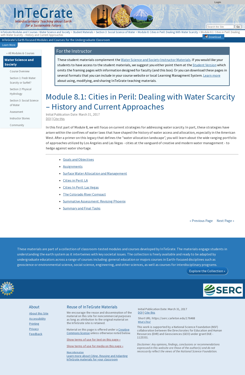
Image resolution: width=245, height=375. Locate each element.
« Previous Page (201, 220)
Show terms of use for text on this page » (94, 339)
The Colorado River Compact (84, 194)
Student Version (204, 65)
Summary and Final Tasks (81, 208)
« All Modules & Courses (20, 53)
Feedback (35, 334)
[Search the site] (220, 27)
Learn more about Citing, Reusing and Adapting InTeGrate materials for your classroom (97, 357)
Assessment (16, 111)
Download (213, 37)
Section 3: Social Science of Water (115, 32)
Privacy (34, 329)
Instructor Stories (20, 118)
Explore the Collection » (207, 271)
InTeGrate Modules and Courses (19, 32)
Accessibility (37, 319)
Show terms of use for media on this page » (95, 346)
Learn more (211, 75)
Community (17, 125)
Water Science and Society (55, 32)
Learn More (8, 45)
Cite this (59, 119)
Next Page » (225, 220)
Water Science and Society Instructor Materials (156, 59)
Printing (34, 324)
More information (75, 352)
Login (217, 2)
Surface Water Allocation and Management (95, 173)
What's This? (144, 321)
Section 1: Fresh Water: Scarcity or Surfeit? (23, 80)
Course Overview (19, 71)
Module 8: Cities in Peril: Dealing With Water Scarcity (168, 32)
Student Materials (83, 32)
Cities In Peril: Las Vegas (81, 187)
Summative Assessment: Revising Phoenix (94, 201)
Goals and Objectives (78, 159)
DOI (48, 119)
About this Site (38, 313)
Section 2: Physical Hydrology (20, 91)
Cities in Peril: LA (75, 180)
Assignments (73, 166)
